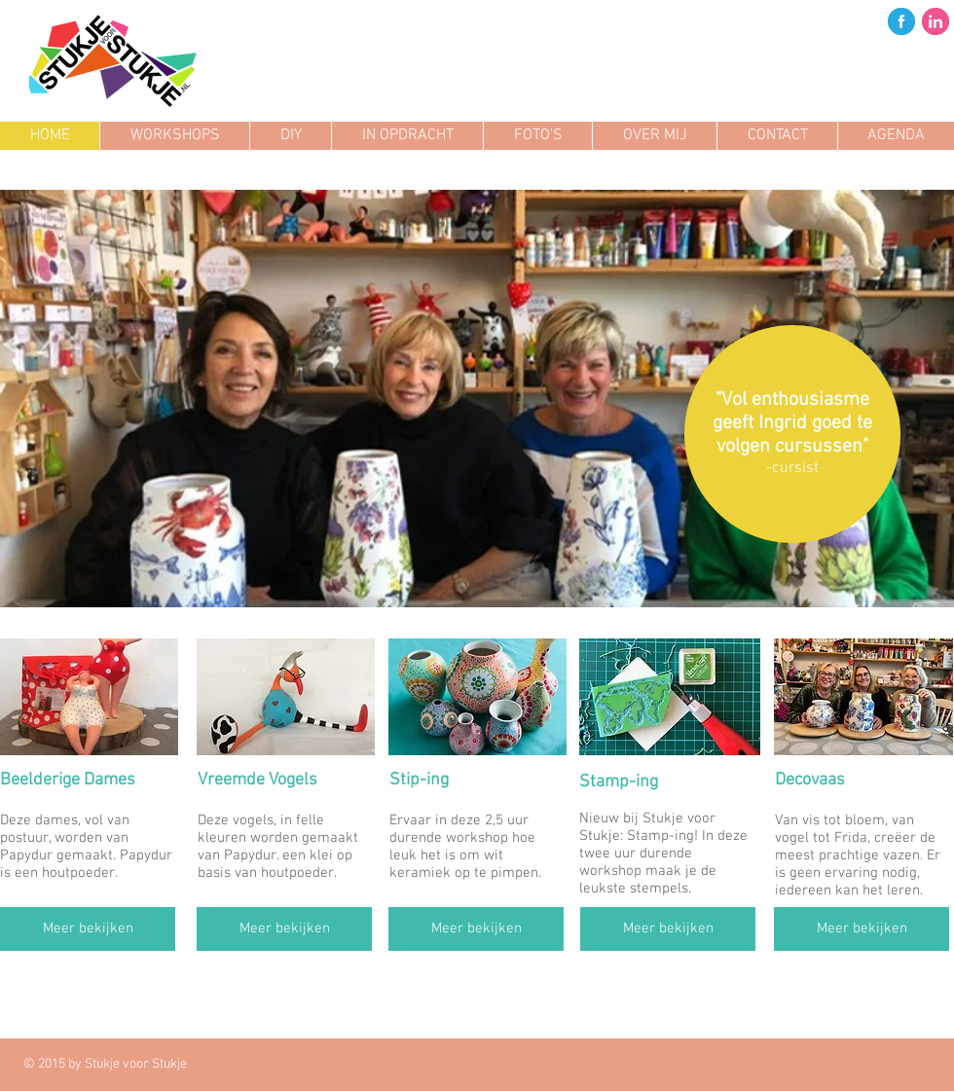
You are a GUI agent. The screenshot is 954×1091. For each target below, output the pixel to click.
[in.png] (935, 21)
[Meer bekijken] (87, 929)
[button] (477, 398)
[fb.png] (901, 21)
